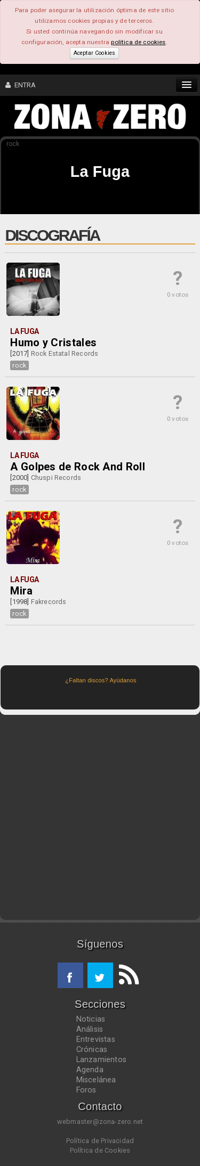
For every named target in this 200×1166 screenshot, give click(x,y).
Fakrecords (49, 602)
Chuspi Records (56, 478)
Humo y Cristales (53, 342)
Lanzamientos (101, 1059)
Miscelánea (96, 1079)
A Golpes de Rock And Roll (77, 466)
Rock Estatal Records (65, 353)
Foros (86, 1090)
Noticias (91, 1019)
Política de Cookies (100, 1150)
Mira (21, 591)
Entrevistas (95, 1039)
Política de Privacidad (100, 1141)
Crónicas (92, 1049)
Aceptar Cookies (94, 53)
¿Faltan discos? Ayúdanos (100, 680)
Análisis (89, 1029)
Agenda (89, 1069)
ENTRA (20, 85)
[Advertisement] (100, 817)
